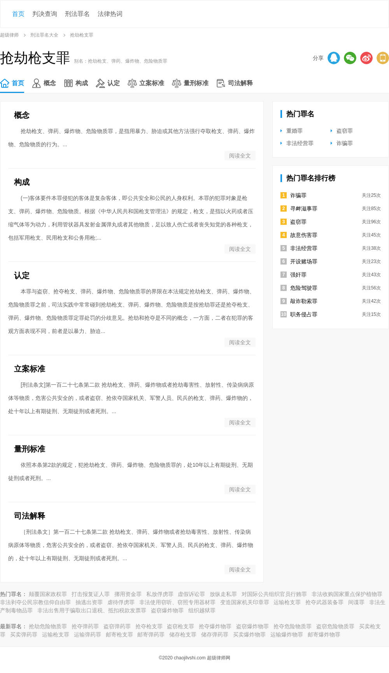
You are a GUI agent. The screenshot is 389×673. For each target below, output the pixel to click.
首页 (18, 14)
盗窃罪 (344, 131)
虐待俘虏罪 (121, 602)
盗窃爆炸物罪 (167, 610)
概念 (50, 83)
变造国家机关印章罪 (244, 602)
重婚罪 (294, 131)
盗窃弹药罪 (117, 626)
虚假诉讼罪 (191, 594)
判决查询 (44, 14)
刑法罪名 (77, 14)
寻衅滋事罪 (303, 208)
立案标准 (151, 83)
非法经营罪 (300, 143)
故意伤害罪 (303, 235)
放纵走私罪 (223, 594)
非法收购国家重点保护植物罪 (347, 594)
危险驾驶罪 (303, 288)
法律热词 (110, 14)
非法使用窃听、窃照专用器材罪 (177, 602)
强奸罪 (298, 275)
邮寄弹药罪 (151, 634)
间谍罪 (356, 602)
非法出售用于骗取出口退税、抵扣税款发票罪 (91, 610)
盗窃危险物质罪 (335, 626)
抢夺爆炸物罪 (215, 626)
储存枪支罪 (182, 634)
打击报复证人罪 (91, 594)
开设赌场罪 (303, 261)
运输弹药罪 (87, 634)
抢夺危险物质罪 (292, 626)
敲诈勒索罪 (303, 301)
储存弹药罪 (214, 634)
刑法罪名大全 (44, 35)
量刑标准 (196, 83)
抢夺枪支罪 (149, 626)
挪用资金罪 (128, 594)
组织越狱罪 (202, 610)
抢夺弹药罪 (85, 626)
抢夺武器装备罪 (324, 602)
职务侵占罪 (303, 314)
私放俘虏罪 (159, 594)
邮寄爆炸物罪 (324, 634)
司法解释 (240, 83)
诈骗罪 (344, 143)
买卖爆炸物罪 (249, 634)
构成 (81, 83)
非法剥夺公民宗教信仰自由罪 (35, 602)
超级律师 (9, 35)
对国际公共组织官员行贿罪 (274, 594)
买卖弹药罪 (23, 634)
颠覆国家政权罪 (48, 594)
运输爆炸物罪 (286, 634)
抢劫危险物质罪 (48, 626)
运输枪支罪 (287, 602)
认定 (113, 83)
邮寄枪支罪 (119, 634)
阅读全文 (240, 155)
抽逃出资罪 (89, 602)
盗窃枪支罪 (180, 626)
